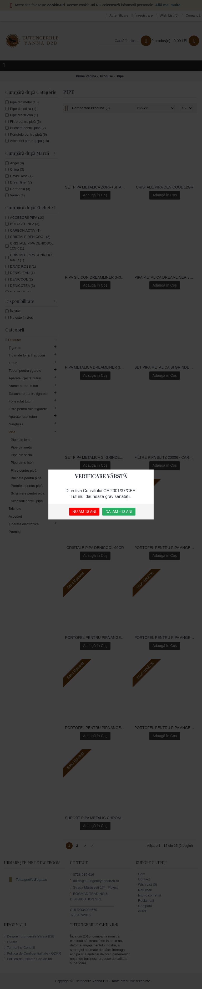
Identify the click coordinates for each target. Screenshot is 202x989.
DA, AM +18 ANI (118, 511)
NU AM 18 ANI (84, 511)
